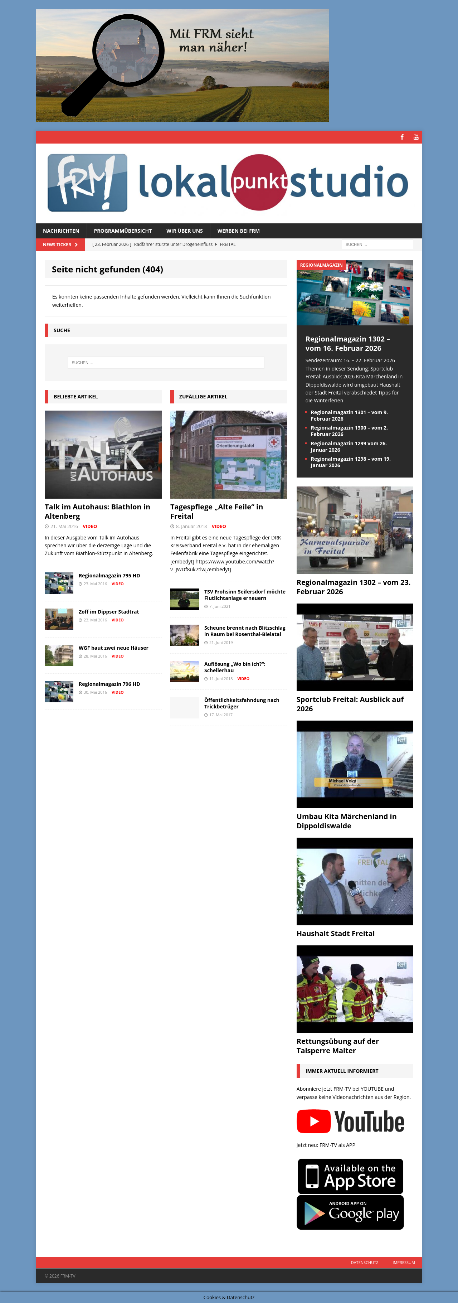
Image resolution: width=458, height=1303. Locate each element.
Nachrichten (61, 230)
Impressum (404, 1262)
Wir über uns (184, 230)
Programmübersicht (123, 230)
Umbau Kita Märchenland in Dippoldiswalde (347, 821)
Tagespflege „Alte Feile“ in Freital (216, 511)
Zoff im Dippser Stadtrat (109, 611)
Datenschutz (365, 1262)
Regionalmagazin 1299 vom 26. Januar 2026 (349, 446)
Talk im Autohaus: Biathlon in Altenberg (97, 511)
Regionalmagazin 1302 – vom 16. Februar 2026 (348, 343)
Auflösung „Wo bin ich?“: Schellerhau (234, 666)
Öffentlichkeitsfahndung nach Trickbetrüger (241, 702)
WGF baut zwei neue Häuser (113, 647)
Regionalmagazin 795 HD (109, 575)
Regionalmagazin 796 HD (109, 683)
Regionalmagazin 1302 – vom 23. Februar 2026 (354, 586)
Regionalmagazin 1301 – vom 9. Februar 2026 (349, 415)
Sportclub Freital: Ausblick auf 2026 (350, 703)
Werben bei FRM (239, 230)
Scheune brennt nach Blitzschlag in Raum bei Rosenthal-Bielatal (245, 630)
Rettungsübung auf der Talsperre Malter (338, 1045)
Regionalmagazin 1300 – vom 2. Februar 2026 (349, 430)
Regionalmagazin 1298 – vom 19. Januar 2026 (351, 461)
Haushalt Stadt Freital (336, 933)
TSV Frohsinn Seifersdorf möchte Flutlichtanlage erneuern (245, 594)
